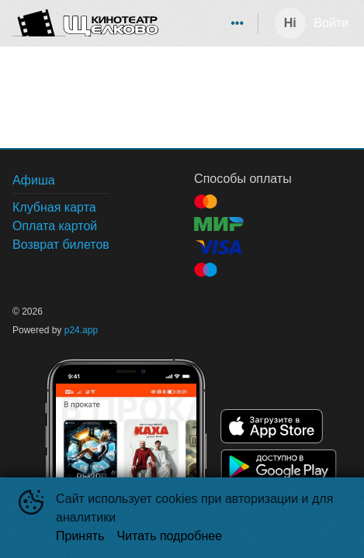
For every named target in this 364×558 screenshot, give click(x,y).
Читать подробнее (170, 535)
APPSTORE (271, 426)
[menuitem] (237, 23)
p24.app (81, 330)
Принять (80, 535)
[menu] (211, 23)
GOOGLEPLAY (278, 467)
